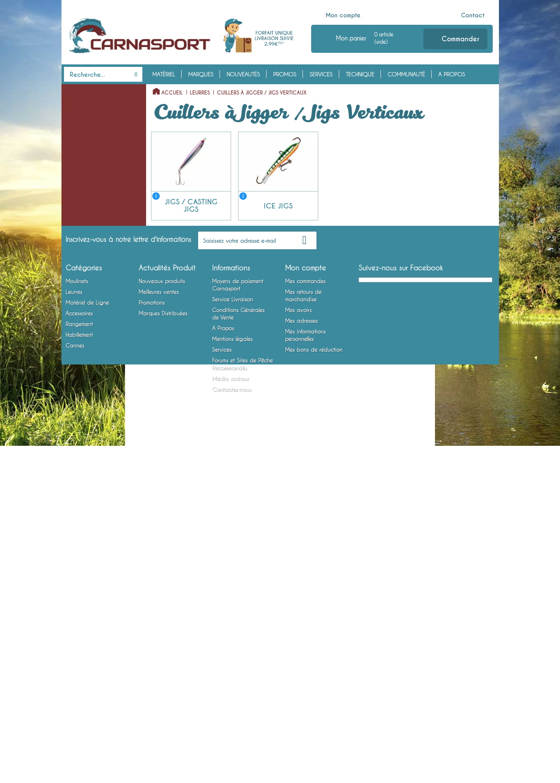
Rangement (80, 460)
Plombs (72, 357)
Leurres (75, 129)
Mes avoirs (298, 651)
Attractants (77, 434)
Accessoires (84, 408)
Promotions (152, 644)
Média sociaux (230, 720)
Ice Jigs (78, 230)
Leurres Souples (82, 142)
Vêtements (75, 510)
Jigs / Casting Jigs (91, 218)
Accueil (172, 93)
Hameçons (75, 383)
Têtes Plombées (81, 306)
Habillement (82, 497)
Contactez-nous (231, 731)
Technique (360, 74)
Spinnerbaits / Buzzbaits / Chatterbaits (94, 249)
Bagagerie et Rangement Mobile (93, 478)
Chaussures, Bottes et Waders (89, 529)
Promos (284, 74)
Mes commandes (305, 623)
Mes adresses (301, 662)
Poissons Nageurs (84, 154)
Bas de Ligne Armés (86, 370)
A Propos (451, 74)
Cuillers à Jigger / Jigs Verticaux (90, 198)
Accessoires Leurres (86, 421)
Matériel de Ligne (90, 294)
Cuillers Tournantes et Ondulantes (89, 173)
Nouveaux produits (162, 623)
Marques (200, 74)
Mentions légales (232, 680)
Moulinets (80, 91)
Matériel (163, 74)
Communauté (406, 74)
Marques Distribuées (163, 655)
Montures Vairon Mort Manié (98, 396)
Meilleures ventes (159, 633)
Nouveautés (243, 74)
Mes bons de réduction (314, 691)
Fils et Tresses (79, 319)
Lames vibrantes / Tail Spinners (89, 274)
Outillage (75, 447)
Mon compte (343, 15)
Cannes (75, 548)
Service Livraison (232, 641)
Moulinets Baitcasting (89, 116)
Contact (472, 15)
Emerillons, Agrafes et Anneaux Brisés (89, 338)
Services (321, 74)
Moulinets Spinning (86, 103)
